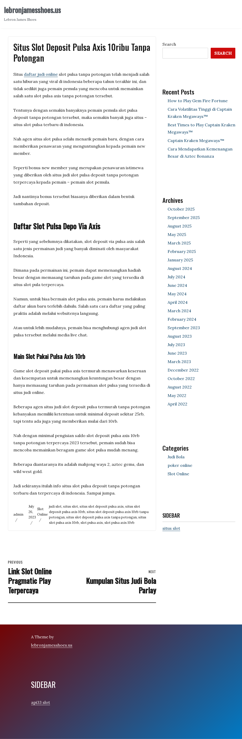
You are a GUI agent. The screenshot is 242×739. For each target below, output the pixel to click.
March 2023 (179, 361)
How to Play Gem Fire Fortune (198, 100)
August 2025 (179, 226)
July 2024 (176, 276)
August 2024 (180, 268)
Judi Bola (176, 456)
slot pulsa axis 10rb (119, 522)
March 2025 (179, 242)
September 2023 (184, 327)
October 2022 (181, 378)
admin (18, 514)
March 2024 (179, 310)
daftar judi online (41, 74)
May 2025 (177, 234)
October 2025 (181, 209)
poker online (180, 465)
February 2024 (182, 319)
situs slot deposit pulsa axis (102, 506)
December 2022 (183, 370)
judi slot (55, 506)
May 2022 (177, 395)
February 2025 (182, 251)
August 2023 (180, 336)
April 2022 (177, 403)
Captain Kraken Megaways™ (196, 140)
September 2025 (184, 217)
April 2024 (178, 302)
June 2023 (177, 353)
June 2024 (177, 285)
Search (169, 44)
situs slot (70, 506)
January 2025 (180, 259)
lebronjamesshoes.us (32, 10)
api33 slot (40, 702)
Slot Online (178, 473)
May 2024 (177, 293)
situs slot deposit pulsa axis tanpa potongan (101, 517)
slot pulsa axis (92, 522)
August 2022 (180, 387)
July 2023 (176, 344)
